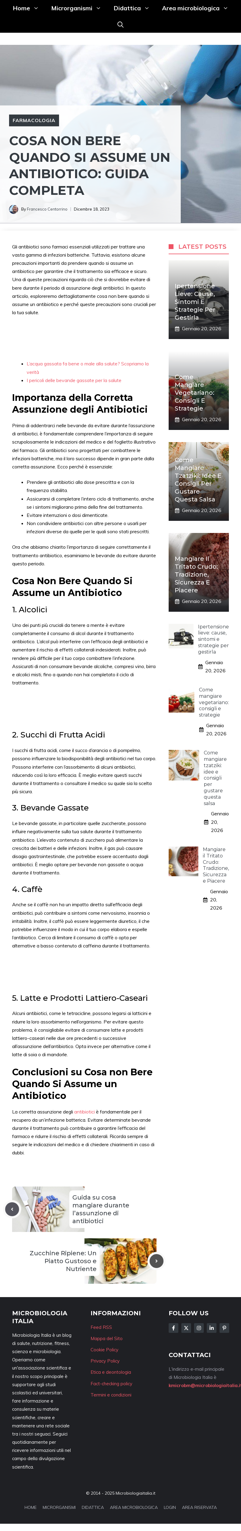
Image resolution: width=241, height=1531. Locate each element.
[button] (120, 24)
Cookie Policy (104, 1350)
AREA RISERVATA (199, 1507)
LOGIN (170, 1507)
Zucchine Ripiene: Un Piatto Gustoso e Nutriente (63, 1261)
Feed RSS (101, 1327)
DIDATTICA (93, 1507)
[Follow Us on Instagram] (199, 1328)
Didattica (135, 8)
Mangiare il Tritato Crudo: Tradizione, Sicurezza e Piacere (196, 574)
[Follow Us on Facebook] (173, 1328)
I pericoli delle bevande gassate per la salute (74, 380)
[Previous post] (12, 1209)
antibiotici (85, 1112)
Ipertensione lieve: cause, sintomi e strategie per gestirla (195, 301)
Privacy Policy (105, 1361)
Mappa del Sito (107, 1338)
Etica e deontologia (111, 1372)
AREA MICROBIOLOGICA (134, 1507)
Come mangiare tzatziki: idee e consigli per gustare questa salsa (215, 778)
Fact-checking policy (111, 1383)
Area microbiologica (198, 8)
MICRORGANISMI (59, 1507)
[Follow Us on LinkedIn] (211, 1328)
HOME (31, 1507)
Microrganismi (79, 8)
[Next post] (156, 1261)
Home (29, 8)
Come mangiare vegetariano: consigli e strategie (194, 392)
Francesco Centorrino (47, 209)
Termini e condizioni (111, 1395)
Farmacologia (34, 120)
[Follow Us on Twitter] (186, 1328)
